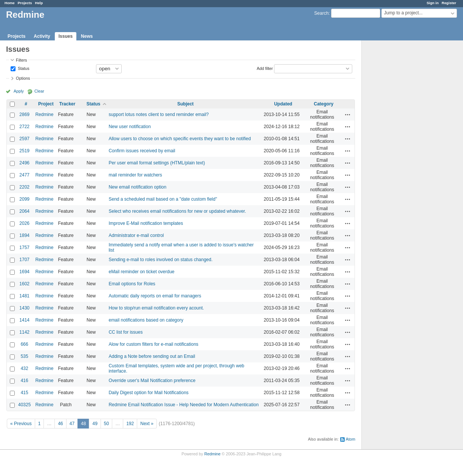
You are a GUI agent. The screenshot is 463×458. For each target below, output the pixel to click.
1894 (24, 235)
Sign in (433, 3)
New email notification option (137, 187)
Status (23, 68)
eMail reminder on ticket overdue (141, 271)
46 (60, 423)
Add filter (265, 68)
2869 (24, 114)
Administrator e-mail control (136, 235)
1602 (24, 283)
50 (106, 423)
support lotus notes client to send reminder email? (158, 114)
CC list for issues (125, 332)
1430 (24, 308)
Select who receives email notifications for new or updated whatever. (177, 211)
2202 (24, 187)
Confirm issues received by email (141, 150)
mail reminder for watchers (135, 175)
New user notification (129, 126)
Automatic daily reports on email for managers (154, 296)
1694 (24, 271)
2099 (24, 199)
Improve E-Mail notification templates (145, 223)
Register (449, 3)
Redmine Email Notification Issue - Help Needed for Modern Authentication (183, 404)
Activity (42, 36)
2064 (24, 211)
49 (94, 423)
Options (23, 78)
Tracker (67, 104)
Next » (146, 423)
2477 (24, 175)
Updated (283, 104)
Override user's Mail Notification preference (151, 380)
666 (24, 344)
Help (39, 3)
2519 (24, 150)
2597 (24, 138)
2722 (24, 126)
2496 (24, 163)
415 (24, 392)
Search (321, 13)
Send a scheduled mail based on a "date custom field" (162, 199)
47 (72, 423)
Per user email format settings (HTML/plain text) (156, 163)
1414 (24, 320)
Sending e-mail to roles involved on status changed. (160, 259)
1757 (24, 247)
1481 (24, 296)
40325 (24, 404)
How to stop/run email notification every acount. (156, 308)
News (87, 36)
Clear (39, 91)
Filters (21, 60)
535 (24, 356)
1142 (24, 332)
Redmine (44, 114)
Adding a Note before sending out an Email (151, 356)
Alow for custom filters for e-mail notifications (153, 344)
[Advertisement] (399, 159)
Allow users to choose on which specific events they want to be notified (179, 138)
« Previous (21, 423)
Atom (350, 439)
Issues (66, 36)
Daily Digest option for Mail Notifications (148, 392)
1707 (24, 259)
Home (10, 3)
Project (46, 104)
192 (130, 423)
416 (24, 380)
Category (323, 104)
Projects (25, 3)
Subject (185, 104)
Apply (19, 91)
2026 (24, 223)
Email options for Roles (131, 283)
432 (24, 368)
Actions (348, 114)
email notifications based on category (145, 320)
